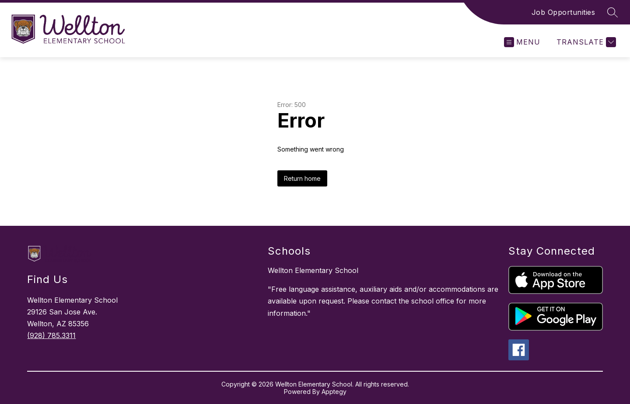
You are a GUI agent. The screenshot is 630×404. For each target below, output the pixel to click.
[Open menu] (522, 42)
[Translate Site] (585, 42)
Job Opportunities (563, 12)
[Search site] (612, 12)
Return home (302, 178)
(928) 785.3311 (51, 335)
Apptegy (334, 391)
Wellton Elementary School (313, 270)
